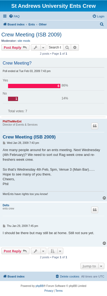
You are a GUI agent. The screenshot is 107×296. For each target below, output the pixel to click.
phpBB (40, 285)
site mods (24, 40)
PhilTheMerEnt (12, 121)
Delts (6, 205)
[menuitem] (14, 16)
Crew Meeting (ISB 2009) (31, 35)
